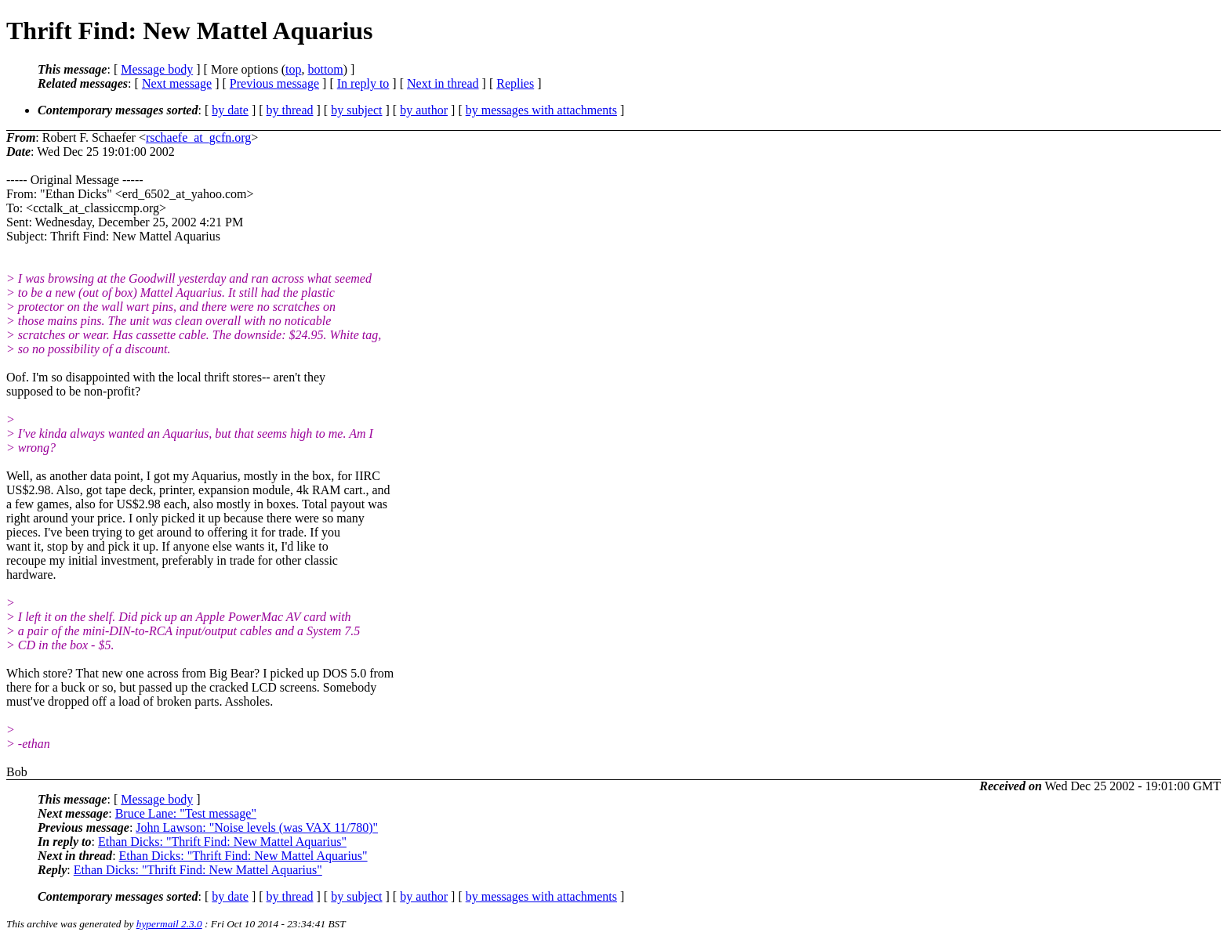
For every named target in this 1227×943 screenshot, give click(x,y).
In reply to (363, 83)
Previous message (274, 83)
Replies (515, 83)
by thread (290, 110)
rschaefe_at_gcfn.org (198, 137)
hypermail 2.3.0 (169, 924)
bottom (325, 69)
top (293, 69)
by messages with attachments (541, 110)
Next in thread (443, 83)
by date (230, 110)
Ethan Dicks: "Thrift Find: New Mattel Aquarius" (222, 841)
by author (424, 110)
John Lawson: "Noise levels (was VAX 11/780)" (257, 827)
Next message (177, 83)
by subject (356, 110)
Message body (157, 69)
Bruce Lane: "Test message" (185, 813)
